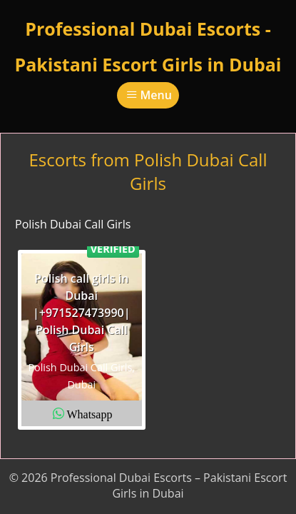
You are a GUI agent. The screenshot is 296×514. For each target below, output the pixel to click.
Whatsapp (89, 413)
